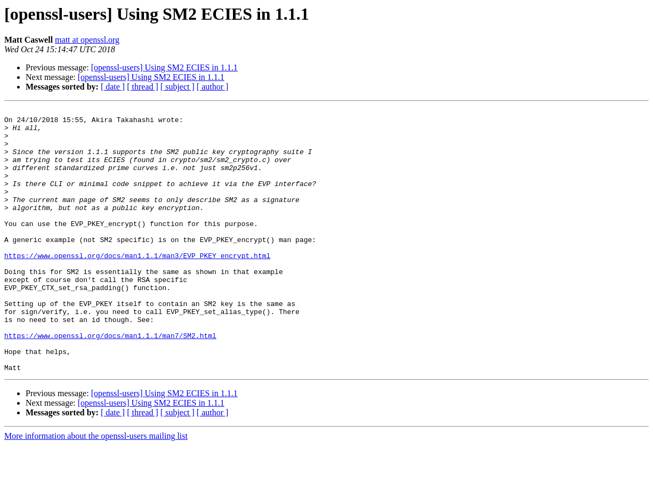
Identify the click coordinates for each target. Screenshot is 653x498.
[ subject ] (177, 86)
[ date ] (113, 86)
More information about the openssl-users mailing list (96, 488)
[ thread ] (142, 86)
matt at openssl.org (87, 39)
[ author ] (213, 86)
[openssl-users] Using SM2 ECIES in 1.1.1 (164, 67)
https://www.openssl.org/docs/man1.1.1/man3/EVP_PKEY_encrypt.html (137, 286)
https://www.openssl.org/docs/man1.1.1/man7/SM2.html (110, 382)
